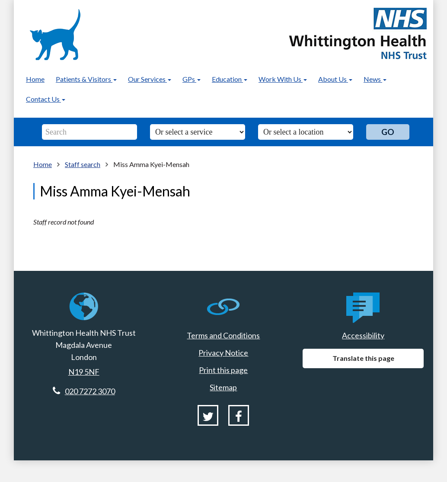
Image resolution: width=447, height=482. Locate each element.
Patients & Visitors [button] (86, 79)
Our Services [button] (149, 79)
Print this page (223, 370)
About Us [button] (335, 79)
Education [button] (229, 79)
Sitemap (223, 387)
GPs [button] (191, 79)
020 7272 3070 (90, 391)
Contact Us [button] (45, 99)
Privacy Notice (223, 352)
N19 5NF (83, 371)
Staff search (82, 164)
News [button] (375, 79)
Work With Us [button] (283, 79)
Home (35, 79)
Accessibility (363, 335)
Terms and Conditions (223, 335)
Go (387, 132)
